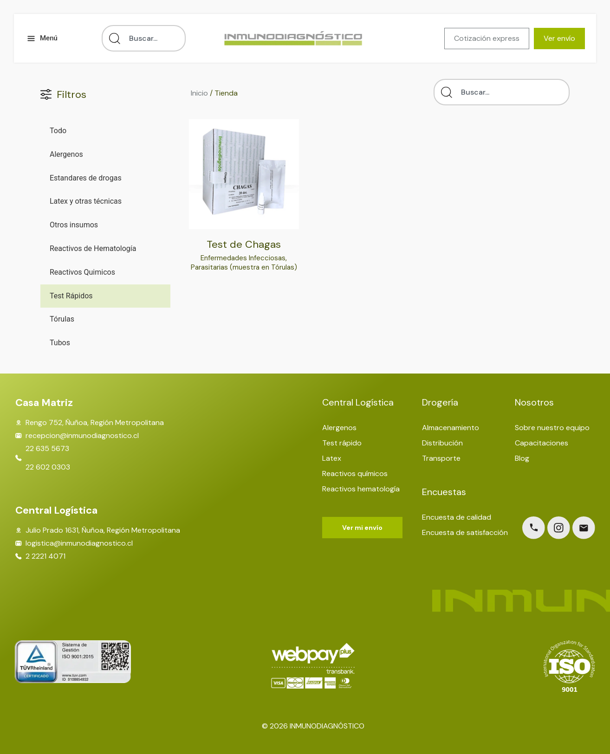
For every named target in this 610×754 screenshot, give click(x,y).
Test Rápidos (71, 295)
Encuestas (444, 492)
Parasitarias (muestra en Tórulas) (244, 271)
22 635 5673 (47, 448)
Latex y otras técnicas (86, 201)
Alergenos (66, 154)
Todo (58, 130)
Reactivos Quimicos (82, 272)
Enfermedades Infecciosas (243, 258)
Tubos (60, 342)
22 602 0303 (48, 467)
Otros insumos (74, 224)
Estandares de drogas (86, 178)
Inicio (199, 93)
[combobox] (144, 38)
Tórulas (62, 319)
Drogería (440, 402)
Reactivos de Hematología (93, 248)
